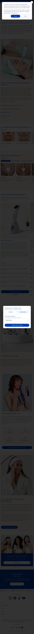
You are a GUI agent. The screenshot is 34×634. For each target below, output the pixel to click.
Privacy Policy (26, 7)
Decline (25, 16)
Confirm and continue (17, 325)
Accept (15, 16)
